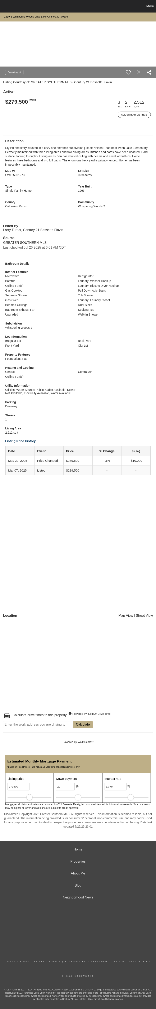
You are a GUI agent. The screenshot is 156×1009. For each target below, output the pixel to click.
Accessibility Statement (87, 961)
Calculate (83, 724)
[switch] (128, 72)
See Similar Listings (134, 114)
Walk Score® (85, 742)
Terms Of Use (17, 961)
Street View (144, 615)
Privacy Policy (47, 961)
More (150, 6)
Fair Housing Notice (132, 961)
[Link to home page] (5, 6)
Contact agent (14, 72)
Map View (125, 615)
